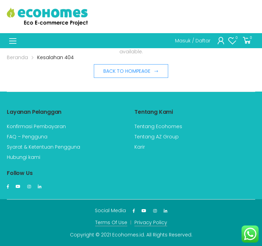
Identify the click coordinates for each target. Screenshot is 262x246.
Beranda (17, 57)
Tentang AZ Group (156, 136)
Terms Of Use (111, 222)
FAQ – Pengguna (27, 136)
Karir (139, 147)
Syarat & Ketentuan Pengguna (43, 147)
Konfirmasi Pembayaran (36, 126)
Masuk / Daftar (192, 40)
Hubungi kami (23, 157)
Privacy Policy (150, 222)
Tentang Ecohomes (158, 126)
